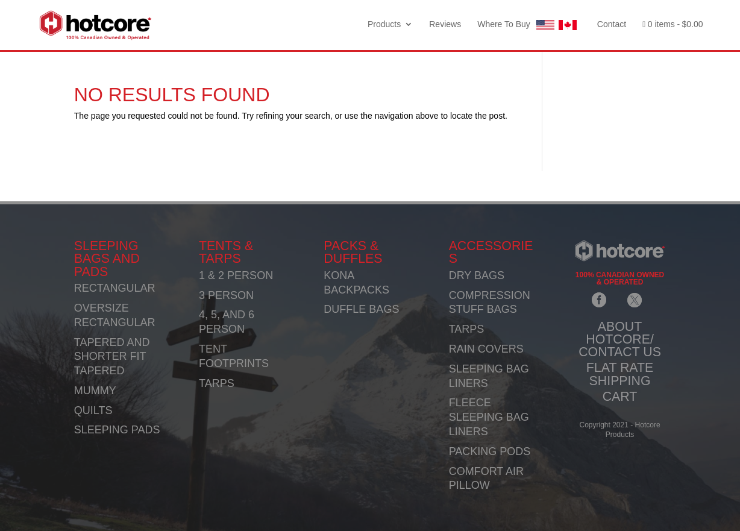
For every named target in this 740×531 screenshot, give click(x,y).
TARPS (216, 383)
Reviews (445, 24)
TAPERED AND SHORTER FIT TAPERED (112, 356)
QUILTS (93, 410)
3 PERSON (226, 295)
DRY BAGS (476, 275)
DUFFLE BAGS (361, 309)
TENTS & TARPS (226, 252)
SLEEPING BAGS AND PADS (107, 259)
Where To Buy (529, 25)
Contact (611, 24)
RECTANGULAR (114, 288)
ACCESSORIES (491, 252)
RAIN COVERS (486, 349)
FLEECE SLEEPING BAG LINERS (489, 417)
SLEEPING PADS (117, 430)
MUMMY (95, 391)
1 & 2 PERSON (236, 275)
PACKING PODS (490, 451)
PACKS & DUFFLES (353, 252)
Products (384, 24)
